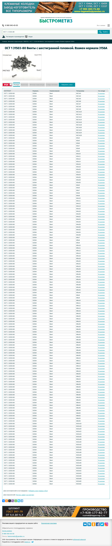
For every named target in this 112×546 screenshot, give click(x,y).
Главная (4, 41)
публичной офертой (79, 539)
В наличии (101, 93)
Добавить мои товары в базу (38, 491)
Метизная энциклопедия (15, 41)
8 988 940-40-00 (11, 25)
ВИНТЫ (26, 41)
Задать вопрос (7, 531)
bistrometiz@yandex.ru (16, 536)
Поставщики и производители (15, 36)
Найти (105, 32)
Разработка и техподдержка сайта (16, 542)
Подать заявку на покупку (25, 495)
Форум (30, 36)
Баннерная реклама (49, 523)
